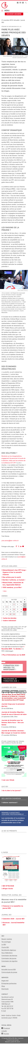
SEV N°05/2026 (8, 886)
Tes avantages (6, 942)
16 (14, 609)
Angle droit (4, 980)
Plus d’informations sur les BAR (14, 655)
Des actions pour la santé (12, 577)
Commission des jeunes (8, 958)
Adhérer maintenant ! (10, 803)
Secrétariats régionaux (8, 950)
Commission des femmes (9, 955)
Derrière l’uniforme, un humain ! (14, 580)
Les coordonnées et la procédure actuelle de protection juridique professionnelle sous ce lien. (13, 820)
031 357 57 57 (8, 1006)
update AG (13, 1041)
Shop (3, 986)
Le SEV (3, 944)
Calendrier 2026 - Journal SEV (13, 919)
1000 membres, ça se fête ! (12, 587)
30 (14, 614)
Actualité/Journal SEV (8, 969)
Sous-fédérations (6, 953)
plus (5, 591)
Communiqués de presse (9, 972)
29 (10, 614)
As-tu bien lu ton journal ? (12, 791)
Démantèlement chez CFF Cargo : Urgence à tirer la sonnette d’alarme (15, 572)
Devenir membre (14, 14)
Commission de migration (9, 961)
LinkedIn (4, 1031)
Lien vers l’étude (8, 780)
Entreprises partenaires (8, 983)
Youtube (6, 1034)
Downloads (5, 989)
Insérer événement (9, 621)
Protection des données (13, 1040)
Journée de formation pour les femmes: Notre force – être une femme (12, 723)
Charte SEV (5, 947)
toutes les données (9, 618)
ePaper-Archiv (8, 889)
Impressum (20, 1038)
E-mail (3, 1011)
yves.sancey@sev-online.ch (10, 540)
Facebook (7, 1028)
